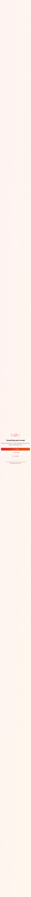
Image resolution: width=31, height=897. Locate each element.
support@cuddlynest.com (15, 463)
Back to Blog (15, 452)
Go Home (15, 456)
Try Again (15, 449)
